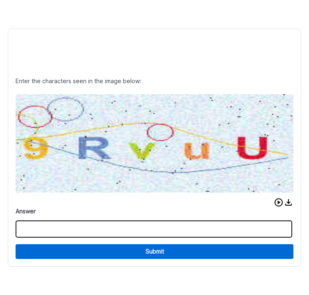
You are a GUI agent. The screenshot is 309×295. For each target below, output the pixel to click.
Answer (26, 211)
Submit (154, 251)
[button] (279, 202)
